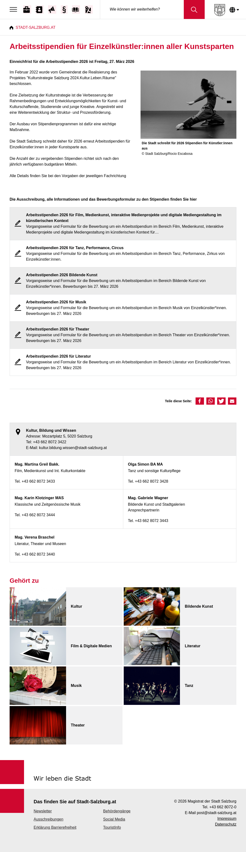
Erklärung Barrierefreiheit (55, 827)
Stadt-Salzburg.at (35, 27)
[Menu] (14, 9)
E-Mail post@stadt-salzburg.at (210, 813)
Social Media (114, 819)
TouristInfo (112, 827)
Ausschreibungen (48, 819)
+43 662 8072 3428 (151, 481)
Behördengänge (116, 811)
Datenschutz (225, 824)
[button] (200, 401)
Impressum (226, 818)
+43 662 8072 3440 (38, 554)
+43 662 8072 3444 (38, 515)
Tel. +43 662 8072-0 (219, 807)
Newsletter (43, 811)
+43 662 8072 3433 (38, 481)
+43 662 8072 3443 (151, 521)
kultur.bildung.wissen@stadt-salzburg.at (73, 448)
